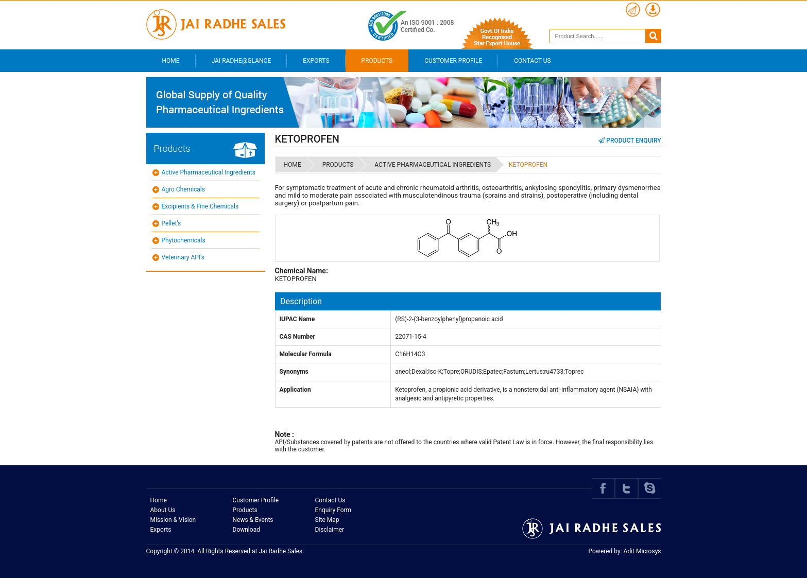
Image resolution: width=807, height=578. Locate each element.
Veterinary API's (183, 257)
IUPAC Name (297, 319)
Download (246, 529)
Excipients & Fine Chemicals (200, 206)
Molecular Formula (306, 354)
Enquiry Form (333, 510)
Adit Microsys (642, 551)
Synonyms (294, 371)
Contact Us (532, 60)
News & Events (253, 519)
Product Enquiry (629, 140)
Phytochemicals (183, 240)
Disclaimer (330, 529)
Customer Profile (453, 60)
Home (171, 60)
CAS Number (298, 336)
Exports (316, 60)
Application (295, 389)
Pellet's (171, 223)
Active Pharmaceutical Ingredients (208, 172)
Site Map (327, 519)
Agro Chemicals (183, 189)
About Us (163, 510)
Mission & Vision (173, 519)
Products (377, 60)
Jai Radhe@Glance (241, 60)
